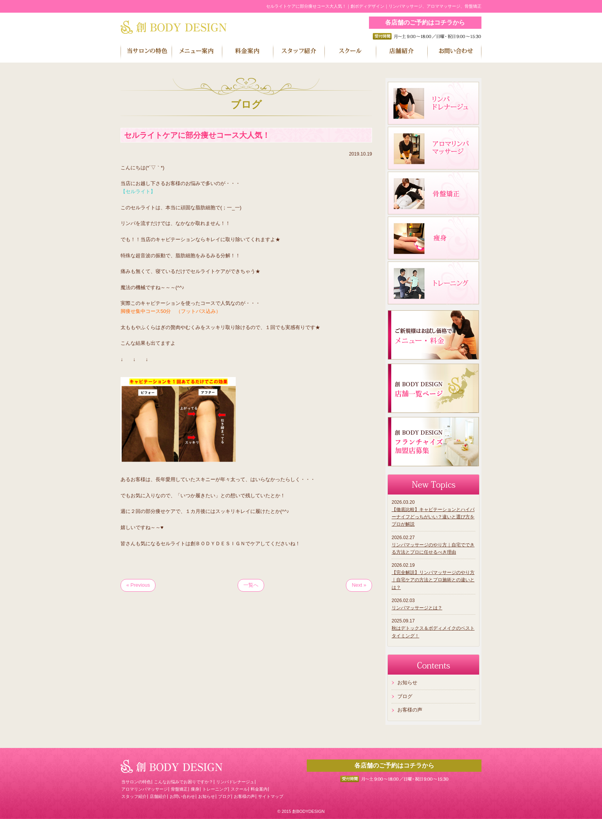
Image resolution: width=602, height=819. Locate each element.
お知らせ (407, 682)
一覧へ (250, 585)
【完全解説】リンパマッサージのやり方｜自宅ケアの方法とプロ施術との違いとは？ (433, 580)
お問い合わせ (182, 796)
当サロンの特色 (136, 781)
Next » (359, 585)
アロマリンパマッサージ (144, 789)
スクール (239, 789)
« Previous (138, 585)
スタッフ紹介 (134, 796)
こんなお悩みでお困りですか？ (183, 781)
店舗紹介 (158, 796)
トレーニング (215, 789)
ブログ (404, 696)
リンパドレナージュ (235, 781)
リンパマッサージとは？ (417, 608)
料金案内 (259, 789)
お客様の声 (409, 710)
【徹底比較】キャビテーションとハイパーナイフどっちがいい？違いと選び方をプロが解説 (433, 517)
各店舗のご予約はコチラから (425, 22)
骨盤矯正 (179, 789)
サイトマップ (270, 796)
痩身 (195, 789)
